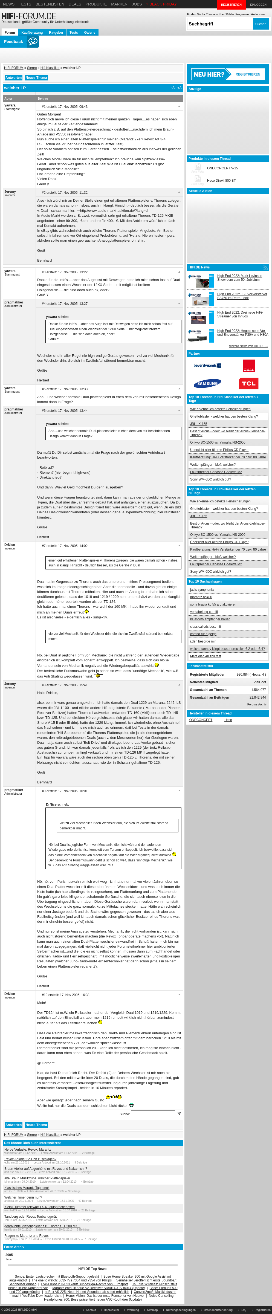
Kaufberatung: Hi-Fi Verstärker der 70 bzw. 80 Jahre (228, 457)
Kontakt (91, 1310)
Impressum (111, 1310)
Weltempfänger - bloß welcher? (213, 465)
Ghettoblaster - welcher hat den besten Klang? (224, 416)
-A (173, 88)
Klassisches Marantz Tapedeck (27, 1188)
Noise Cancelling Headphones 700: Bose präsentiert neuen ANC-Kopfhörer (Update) (108, 1297)
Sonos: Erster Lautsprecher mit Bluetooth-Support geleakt (57, 1276)
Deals (75, 4)
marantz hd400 (201, 597)
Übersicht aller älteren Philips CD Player (219, 450)
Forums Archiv (257, 704)
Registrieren (263, 1310)
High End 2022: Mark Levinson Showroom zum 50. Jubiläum (239, 278)
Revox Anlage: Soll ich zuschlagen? (30, 1159)
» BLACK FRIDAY (161, 4)
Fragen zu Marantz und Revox (26, 1236)
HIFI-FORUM (14, 68)
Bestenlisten (50, 4)
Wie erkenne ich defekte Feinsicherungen (220, 409)
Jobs (137, 4)
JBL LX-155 (198, 424)
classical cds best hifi (205, 627)
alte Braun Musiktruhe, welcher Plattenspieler (37, 1178)
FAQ (244, 1310)
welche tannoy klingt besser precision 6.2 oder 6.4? (227, 649)
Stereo (32, 68)
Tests (25, 4)
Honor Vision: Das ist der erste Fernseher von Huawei (105, 1296)
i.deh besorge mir (203, 641)
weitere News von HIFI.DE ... (248, 346)
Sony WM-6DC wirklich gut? (210, 479)
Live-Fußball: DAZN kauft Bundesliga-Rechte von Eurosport (84, 1284)
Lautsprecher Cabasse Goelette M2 (216, 472)
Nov (9, 1259)
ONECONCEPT (201, 720)
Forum (10, 32)
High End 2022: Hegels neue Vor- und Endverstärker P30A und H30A (242, 333)
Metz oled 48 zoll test (205, 656)
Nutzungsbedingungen (181, 1310)
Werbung (133, 1310)
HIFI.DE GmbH (27, 1309)
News (9, 4)
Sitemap (152, 1310)
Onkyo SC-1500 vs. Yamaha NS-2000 (217, 442)
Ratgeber (56, 32)
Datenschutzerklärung (218, 1310)
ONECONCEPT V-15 (222, 168)
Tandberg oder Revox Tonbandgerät (30, 1217)
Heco (228, 720)
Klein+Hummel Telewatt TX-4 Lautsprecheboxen (39, 1207)
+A (179, 88)
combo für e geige (203, 634)
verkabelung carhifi (204, 612)
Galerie (90, 32)
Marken (119, 4)
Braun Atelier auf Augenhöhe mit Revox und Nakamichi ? (45, 1169)
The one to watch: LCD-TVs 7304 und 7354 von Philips (71, 1280)
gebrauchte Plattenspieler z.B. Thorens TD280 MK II (42, 1226)
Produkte (96, 4)
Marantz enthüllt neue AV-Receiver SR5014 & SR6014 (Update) (99, 1288)
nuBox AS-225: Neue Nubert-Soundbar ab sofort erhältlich (87, 1292)
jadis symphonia (202, 590)
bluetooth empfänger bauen (210, 619)
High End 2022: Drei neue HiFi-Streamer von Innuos (240, 314)
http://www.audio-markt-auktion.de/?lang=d (114, 211)
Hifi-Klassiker (50, 68)
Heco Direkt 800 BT (221, 181)
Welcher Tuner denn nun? (23, 1197)
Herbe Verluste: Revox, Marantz (27, 1149)
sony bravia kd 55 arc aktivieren (213, 604)
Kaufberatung (32, 32)
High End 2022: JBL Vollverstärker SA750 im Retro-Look (242, 296)
